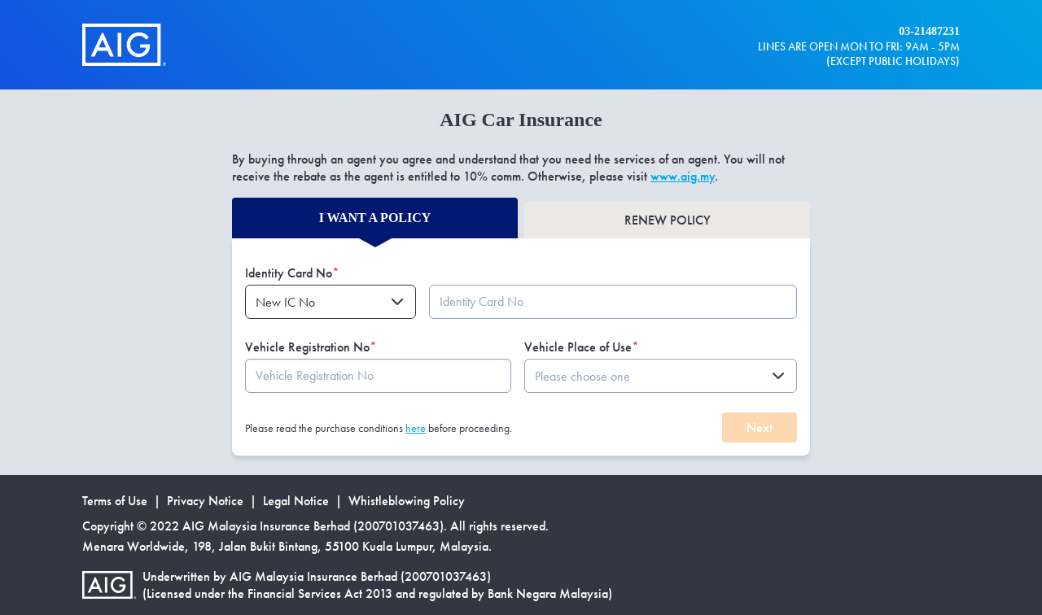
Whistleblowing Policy (406, 500)
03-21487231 (929, 31)
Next (759, 427)
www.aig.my (682, 176)
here (415, 428)
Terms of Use (114, 500)
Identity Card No (292, 272)
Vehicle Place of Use (581, 346)
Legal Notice (296, 500)
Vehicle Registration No (311, 346)
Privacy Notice (205, 500)
